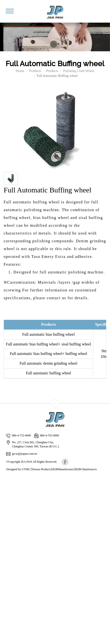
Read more (9, 527)
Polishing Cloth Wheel (78, 71)
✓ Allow (6, 488)
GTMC (26, 469)
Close (4, 479)
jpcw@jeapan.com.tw (21, 454)
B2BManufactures (63, 469)
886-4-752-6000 (18, 435)
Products (35, 71)
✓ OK (4, 629)
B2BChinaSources (86, 469)
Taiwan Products (41, 469)
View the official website (36, 527)
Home (20, 71)
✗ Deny (5, 493)
